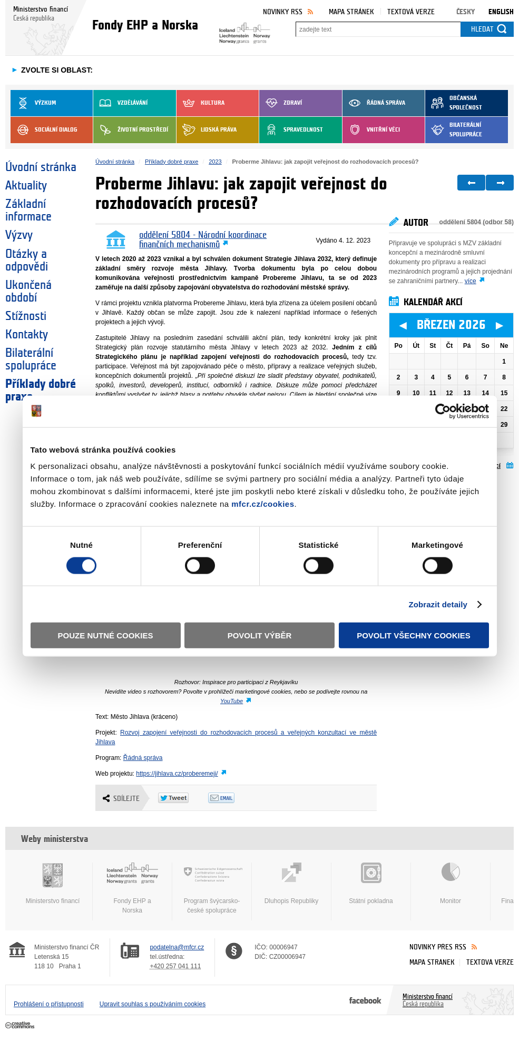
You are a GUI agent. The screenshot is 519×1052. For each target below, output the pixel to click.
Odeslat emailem (233, 798)
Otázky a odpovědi (26, 260)
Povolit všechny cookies (414, 635)
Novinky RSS (282, 11)
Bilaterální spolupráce (453, 130)
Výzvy (19, 235)
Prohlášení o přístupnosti (49, 1004)
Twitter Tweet (183, 798)
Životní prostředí (130, 130)
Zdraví (280, 103)
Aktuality (26, 186)
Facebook (365, 1000)
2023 (215, 161)
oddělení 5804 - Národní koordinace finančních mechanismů (203, 240)
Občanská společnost (453, 103)
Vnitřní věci (371, 130)
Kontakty (26, 334)
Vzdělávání (120, 103)
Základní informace (28, 210)
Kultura (200, 103)
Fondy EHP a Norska (132, 888)
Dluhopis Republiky (291, 884)
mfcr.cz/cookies (262, 503)
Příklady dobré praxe (40, 390)
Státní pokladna (371, 884)
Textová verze (411, 11)
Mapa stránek (351, 11)
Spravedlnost (291, 130)
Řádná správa (373, 103)
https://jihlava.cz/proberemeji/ (177, 773)
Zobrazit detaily (437, 603)
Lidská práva (207, 130)
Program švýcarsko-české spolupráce (212, 888)
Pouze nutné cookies (105, 635)
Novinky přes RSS (437, 947)
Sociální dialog (44, 130)
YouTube (231, 701)
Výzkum (33, 103)
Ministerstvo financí (53, 884)
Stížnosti (25, 316)
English (501, 11)
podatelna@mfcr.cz (177, 947)
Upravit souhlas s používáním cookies (152, 1004)
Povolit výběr (260, 635)
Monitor (450, 884)
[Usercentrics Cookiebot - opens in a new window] (443, 411)
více (470, 281)
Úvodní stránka (40, 167)
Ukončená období (28, 291)
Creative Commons (20, 1025)
